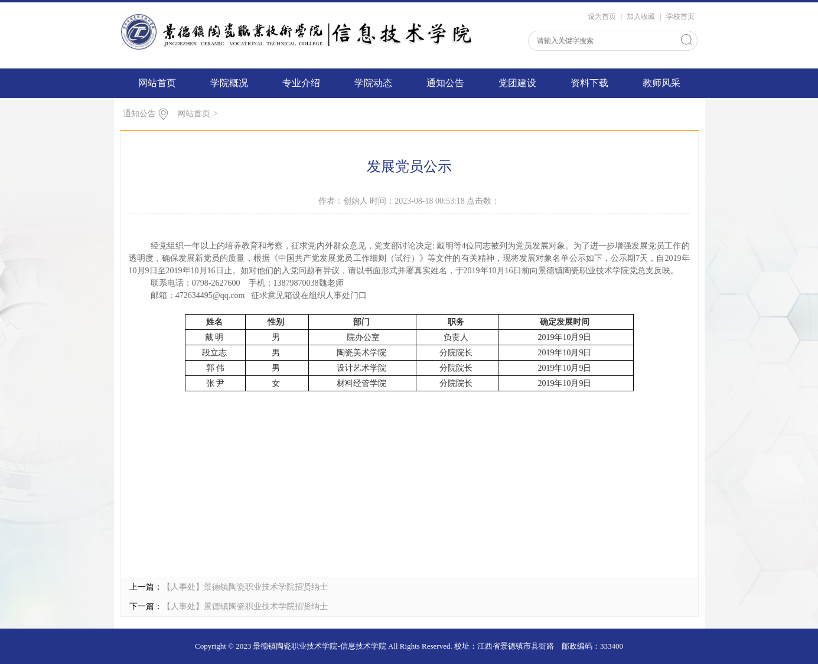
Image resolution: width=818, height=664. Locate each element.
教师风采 (661, 83)
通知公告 (445, 83)
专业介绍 (301, 83)
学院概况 (229, 83)
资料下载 (589, 83)
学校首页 (680, 16)
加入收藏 (641, 16)
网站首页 (157, 83)
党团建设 (517, 83)
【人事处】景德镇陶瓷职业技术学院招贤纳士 (245, 587)
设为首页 (602, 16)
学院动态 (373, 83)
